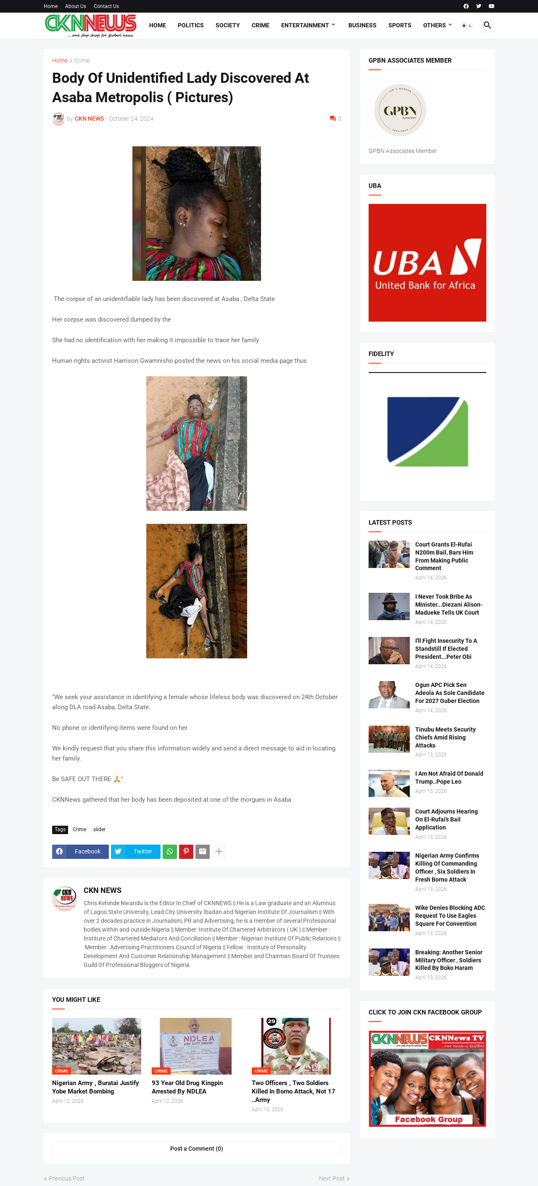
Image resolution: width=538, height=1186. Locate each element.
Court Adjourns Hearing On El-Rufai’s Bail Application (446, 819)
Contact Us (106, 6)
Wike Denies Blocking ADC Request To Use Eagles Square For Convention (450, 915)
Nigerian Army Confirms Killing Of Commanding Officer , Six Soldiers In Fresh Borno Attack (447, 867)
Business (362, 25)
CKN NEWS (102, 890)
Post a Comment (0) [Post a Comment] (196, 1148)
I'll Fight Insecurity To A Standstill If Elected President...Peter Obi (446, 648)
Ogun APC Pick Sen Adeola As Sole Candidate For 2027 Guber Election (450, 692)
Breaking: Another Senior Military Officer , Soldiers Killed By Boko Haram (449, 960)
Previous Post (67, 1178)
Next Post (332, 1178)
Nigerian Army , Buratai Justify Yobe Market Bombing (95, 1087)
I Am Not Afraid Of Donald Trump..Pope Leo (449, 777)
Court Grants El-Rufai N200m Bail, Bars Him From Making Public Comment (444, 556)
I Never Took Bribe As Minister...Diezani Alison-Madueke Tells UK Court (449, 604)
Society (228, 25)
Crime (260, 25)
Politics (191, 25)
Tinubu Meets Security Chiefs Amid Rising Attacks (445, 737)
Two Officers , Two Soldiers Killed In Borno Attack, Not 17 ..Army (293, 1091)
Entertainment (305, 25)
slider (99, 829)
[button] (467, 25)
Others (434, 25)
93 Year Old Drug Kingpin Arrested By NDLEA (187, 1087)
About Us (75, 6)
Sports (399, 25)
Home (51, 6)
